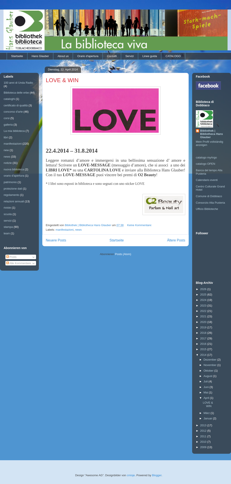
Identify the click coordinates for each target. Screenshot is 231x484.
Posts (11, 257)
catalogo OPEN (205, 163)
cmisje (131, 475)
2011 (203, 436)
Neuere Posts (56, 240)
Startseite (17, 56)
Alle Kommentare (18, 263)
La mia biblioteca (14, 131)
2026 (203, 289)
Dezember (210, 359)
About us (63, 56)
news (78, 229)
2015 (203, 349)
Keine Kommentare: (140, 225)
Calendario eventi (207, 180)
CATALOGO (173, 56)
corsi (6, 118)
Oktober (209, 370)
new (6, 150)
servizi (8, 220)
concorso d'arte (13, 111)
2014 (203, 354)
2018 (203, 332)
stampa (8, 226)
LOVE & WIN (62, 80)
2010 (203, 441)
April (207, 397)
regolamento (11, 194)
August (208, 376)
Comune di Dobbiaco (209, 196)
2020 (203, 322)
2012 (203, 430)
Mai (206, 392)
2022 (203, 311)
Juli (206, 381)
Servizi (129, 56)
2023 (203, 305)
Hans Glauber (40, 56)
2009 (203, 447)
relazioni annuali (14, 201)
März (207, 413)
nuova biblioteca (14, 169)
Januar (208, 418)
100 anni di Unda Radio (18, 82)
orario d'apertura (14, 175)
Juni (206, 387)
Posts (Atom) (123, 254)
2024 (203, 300)
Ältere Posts (176, 240)
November (210, 365)
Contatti (112, 56)
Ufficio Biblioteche (207, 209)
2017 (203, 338)
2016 (203, 343)
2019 (203, 327)
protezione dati (13, 188)
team (7, 233)
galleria (8, 124)
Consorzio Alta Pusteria (210, 202)
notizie (8, 163)
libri (6, 137)
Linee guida (149, 56)
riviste (7, 207)
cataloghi (9, 99)
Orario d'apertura (87, 56)
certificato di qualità (16, 105)
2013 (203, 425)
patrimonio (10, 182)
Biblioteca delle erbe (16, 92)
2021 (203, 316)
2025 (203, 294)
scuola (8, 214)
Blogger (156, 475)
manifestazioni (65, 229)
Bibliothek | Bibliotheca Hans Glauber (211, 134)
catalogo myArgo (206, 157)
